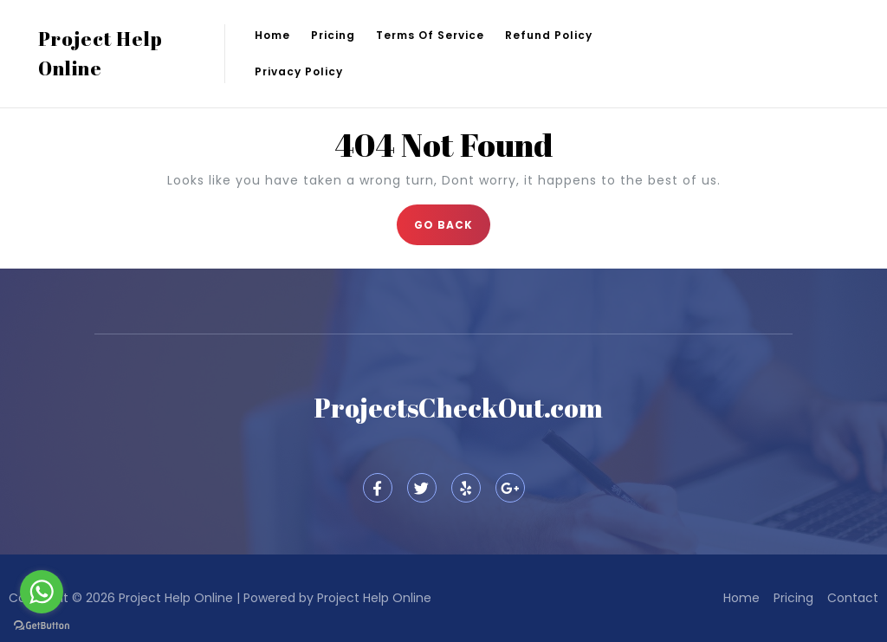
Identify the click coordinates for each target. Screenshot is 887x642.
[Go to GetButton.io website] (41, 624)
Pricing (333, 35)
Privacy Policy (299, 71)
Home (272, 35)
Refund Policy (548, 35)
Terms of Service (430, 35)
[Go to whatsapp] (41, 591)
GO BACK (452, 218)
